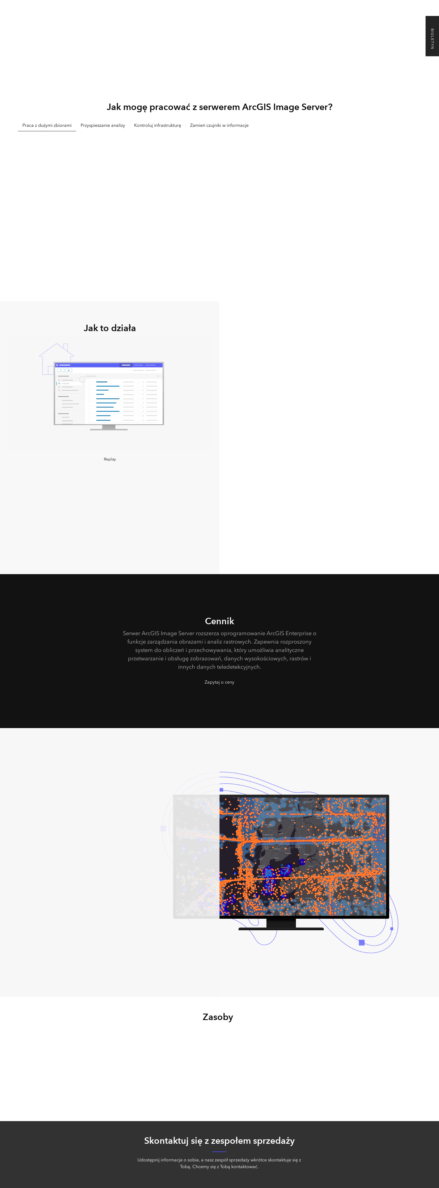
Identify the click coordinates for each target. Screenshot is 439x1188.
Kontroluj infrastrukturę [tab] (157, 125)
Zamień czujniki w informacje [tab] (219, 125)
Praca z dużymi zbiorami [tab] (47, 125)
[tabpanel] (219, 205)
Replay (110, 459)
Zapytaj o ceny (219, 682)
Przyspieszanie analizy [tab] (103, 125)
